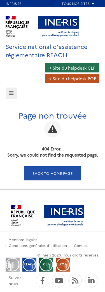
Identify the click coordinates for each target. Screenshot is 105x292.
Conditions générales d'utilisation (38, 245)
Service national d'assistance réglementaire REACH (46, 50)
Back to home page (52, 173)
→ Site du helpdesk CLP (71, 68)
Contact (81, 245)
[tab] (11, 93)
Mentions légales (23, 239)
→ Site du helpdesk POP (72, 78)
